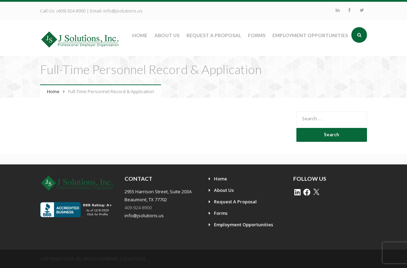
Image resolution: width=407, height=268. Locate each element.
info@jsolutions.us (123, 11)
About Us (166, 35)
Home (139, 35)
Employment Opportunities (310, 35)
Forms (256, 35)
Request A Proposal (213, 35)
